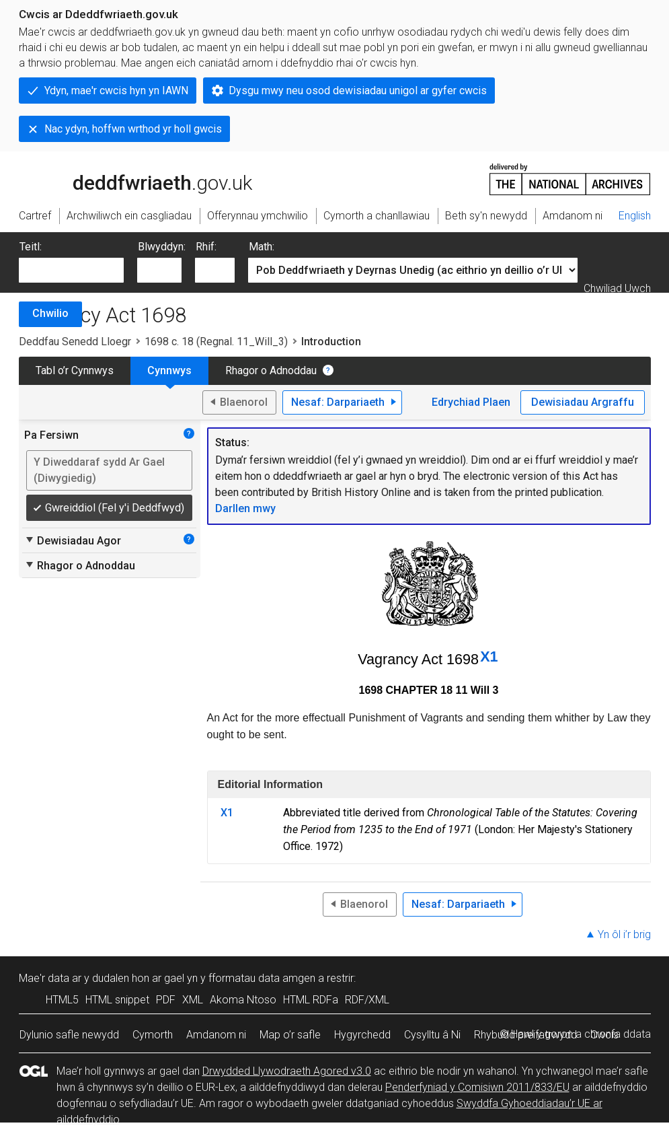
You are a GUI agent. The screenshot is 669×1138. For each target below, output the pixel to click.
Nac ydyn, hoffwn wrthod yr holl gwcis (133, 128)
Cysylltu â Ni (432, 1034)
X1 (489, 656)
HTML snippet (117, 999)
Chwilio (50, 313)
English (635, 215)
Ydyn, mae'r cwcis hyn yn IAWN (116, 90)
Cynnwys (169, 370)
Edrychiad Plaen (471, 402)
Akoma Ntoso (243, 999)
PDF (165, 999)
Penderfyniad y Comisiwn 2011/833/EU (477, 1087)
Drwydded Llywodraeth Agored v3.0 (286, 1071)
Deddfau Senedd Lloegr (75, 341)
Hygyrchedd (362, 1034)
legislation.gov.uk (125, 178)
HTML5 (62, 999)
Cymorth (152, 1034)
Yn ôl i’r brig (624, 934)
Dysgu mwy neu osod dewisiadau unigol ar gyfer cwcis (358, 90)
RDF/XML (367, 999)
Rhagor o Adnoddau (271, 370)
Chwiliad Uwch (617, 288)
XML (192, 999)
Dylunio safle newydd (69, 1034)
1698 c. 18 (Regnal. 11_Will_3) (216, 341)
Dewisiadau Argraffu (582, 402)
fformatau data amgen (261, 978)
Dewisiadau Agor (72, 540)
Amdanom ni (216, 1034)
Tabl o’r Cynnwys (75, 370)
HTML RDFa (310, 999)
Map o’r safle (290, 1034)
